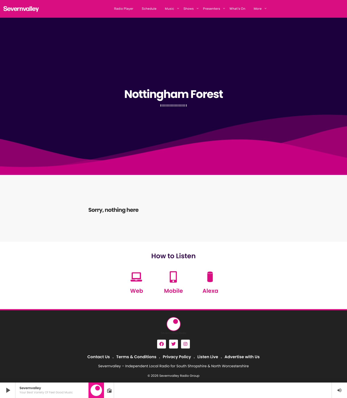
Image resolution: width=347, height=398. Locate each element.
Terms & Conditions (136, 357)
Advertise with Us (242, 357)
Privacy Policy (177, 357)
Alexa (210, 291)
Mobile (173, 291)
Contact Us (98, 357)
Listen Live (207, 357)
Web (136, 291)
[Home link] (21, 9)
